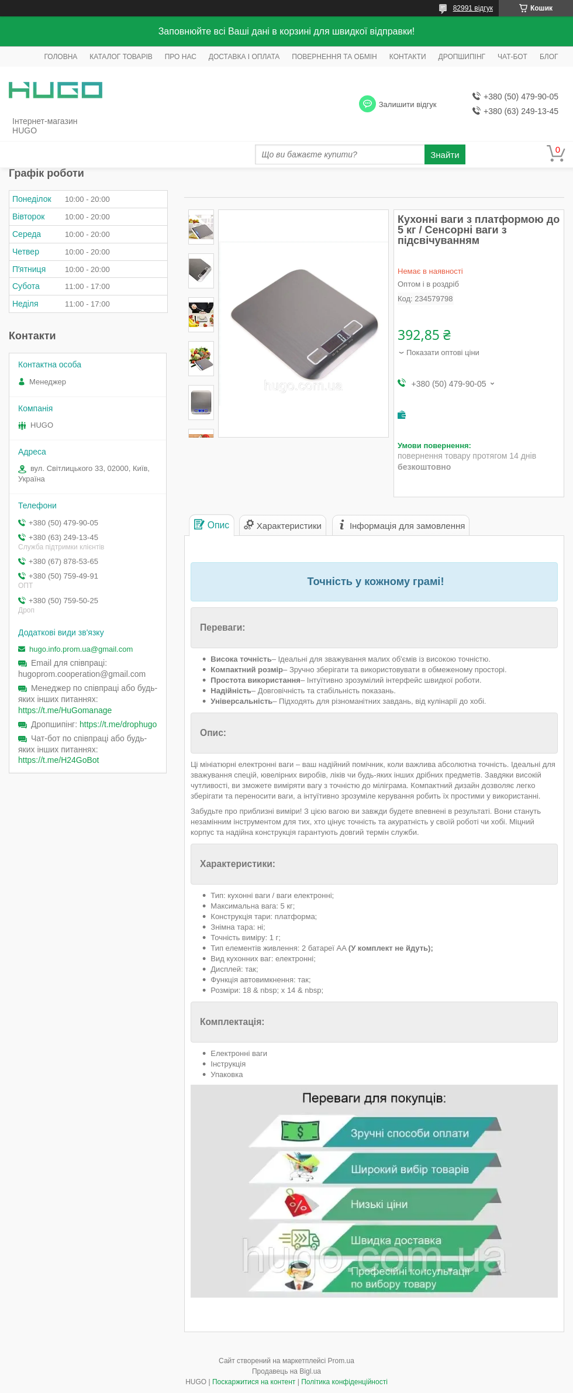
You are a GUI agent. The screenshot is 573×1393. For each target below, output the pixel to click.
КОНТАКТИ (407, 57)
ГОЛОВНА (60, 57)
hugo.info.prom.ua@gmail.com (81, 649)
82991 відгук (473, 8)
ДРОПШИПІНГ (462, 57)
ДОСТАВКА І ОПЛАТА (244, 57)
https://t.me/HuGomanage (65, 710)
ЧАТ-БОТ (512, 57)
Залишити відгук (408, 104)
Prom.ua (341, 1361)
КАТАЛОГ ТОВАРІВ (120, 57)
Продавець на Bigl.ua (286, 1371)
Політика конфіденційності (344, 1382)
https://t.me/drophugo (118, 724)
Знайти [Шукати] (444, 155)
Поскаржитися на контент (253, 1382)
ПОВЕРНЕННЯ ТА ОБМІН (334, 57)
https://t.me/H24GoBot (58, 760)
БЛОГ (549, 57)
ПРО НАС (180, 57)
